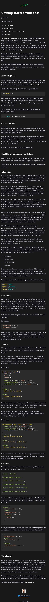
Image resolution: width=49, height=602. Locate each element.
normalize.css (5, 228)
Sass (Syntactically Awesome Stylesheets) (14, 38)
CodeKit (34, 130)
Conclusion (7, 34)
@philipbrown (25, 596)
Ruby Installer (35, 85)
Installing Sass (8, 25)
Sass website (30, 582)
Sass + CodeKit (8, 28)
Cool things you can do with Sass (14, 31)
